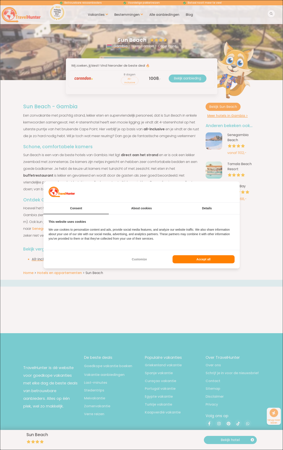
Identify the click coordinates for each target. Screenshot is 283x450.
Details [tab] (207, 208)
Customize (139, 259)
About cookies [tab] (141, 208)
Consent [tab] (76, 208)
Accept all (203, 259)
